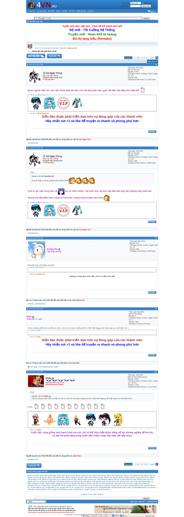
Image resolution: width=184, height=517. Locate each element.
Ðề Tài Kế (98, 494)
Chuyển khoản (41, 11)
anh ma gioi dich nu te (110, 481)
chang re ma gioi (38, 483)
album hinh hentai (111, 477)
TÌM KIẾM (51, 11)
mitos (129, 487)
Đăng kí (153, 11)
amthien (30, 304)
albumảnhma (102, 479)
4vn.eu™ (142, 502)
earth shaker (50, 483)
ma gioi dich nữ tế (58, 485)
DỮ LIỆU (72, 11)
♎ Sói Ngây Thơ (34, 367)
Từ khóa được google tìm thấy (37, 471)
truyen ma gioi (90, 489)
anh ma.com (124, 481)
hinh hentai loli (143, 483)
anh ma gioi (96, 481)
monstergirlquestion (139, 487)
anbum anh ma (33, 481)
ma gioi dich (45, 485)
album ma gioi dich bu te (139, 477)
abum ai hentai (33, 475)
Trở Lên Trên (152, 502)
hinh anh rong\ (131, 483)
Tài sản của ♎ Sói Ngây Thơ (39, 95)
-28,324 (134, 383)
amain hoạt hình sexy (128, 479)
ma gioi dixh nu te (66, 487)
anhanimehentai (144, 481)
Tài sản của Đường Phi (37, 267)
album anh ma (149, 475)
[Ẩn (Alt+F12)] (150, 516)
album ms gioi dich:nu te (51, 479)
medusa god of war (119, 487)
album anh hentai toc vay (133, 475)
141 (132, 76)
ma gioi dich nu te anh (119, 485)
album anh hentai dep (115, 475)
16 (134, 247)
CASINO (90, 11)
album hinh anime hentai (93, 477)
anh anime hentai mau (64, 481)
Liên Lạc (133, 502)
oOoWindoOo (32, 143)
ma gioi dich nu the (135, 485)
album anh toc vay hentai (37, 477)
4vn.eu (37, 48)
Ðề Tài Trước (88, 494)
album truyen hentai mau (86, 479)
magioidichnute (105, 487)
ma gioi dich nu (71, 485)
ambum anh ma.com (145, 479)
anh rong (133, 481)
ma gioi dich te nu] (37, 487)
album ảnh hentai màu (56, 477)
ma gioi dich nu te (85, 485)
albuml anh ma (113, 479)
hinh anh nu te (120, 483)
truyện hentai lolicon (59, 489)
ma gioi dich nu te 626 (101, 485)
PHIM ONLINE (81, 11)
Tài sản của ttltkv (35, 330)
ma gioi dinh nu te (52, 487)
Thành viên (125, 3)
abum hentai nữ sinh (83, 475)
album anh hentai (99, 475)
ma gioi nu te (79, 487)
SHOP (58, 11)
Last (152, 58)
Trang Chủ (31, 11)
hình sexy (67, 483)
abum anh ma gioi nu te (66, 475)
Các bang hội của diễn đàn (49, 48)
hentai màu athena (79, 483)
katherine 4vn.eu (33, 485)
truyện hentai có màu (43, 489)
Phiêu (56, 367)
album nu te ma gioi (68, 479)
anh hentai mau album (82, 481)
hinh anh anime (108, 483)
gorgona (59, 483)
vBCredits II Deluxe (72, 515)
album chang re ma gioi (74, 477)
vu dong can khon (103, 489)
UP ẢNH (64, 11)
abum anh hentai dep (48, 475)
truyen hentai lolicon (76, 489)
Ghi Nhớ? (146, 3)
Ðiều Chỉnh (151, 61)
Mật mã (124, 6)
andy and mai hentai (47, 481)
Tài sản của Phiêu (35, 411)
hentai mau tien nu (94, 483)
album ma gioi (124, 477)
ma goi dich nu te (91, 487)
